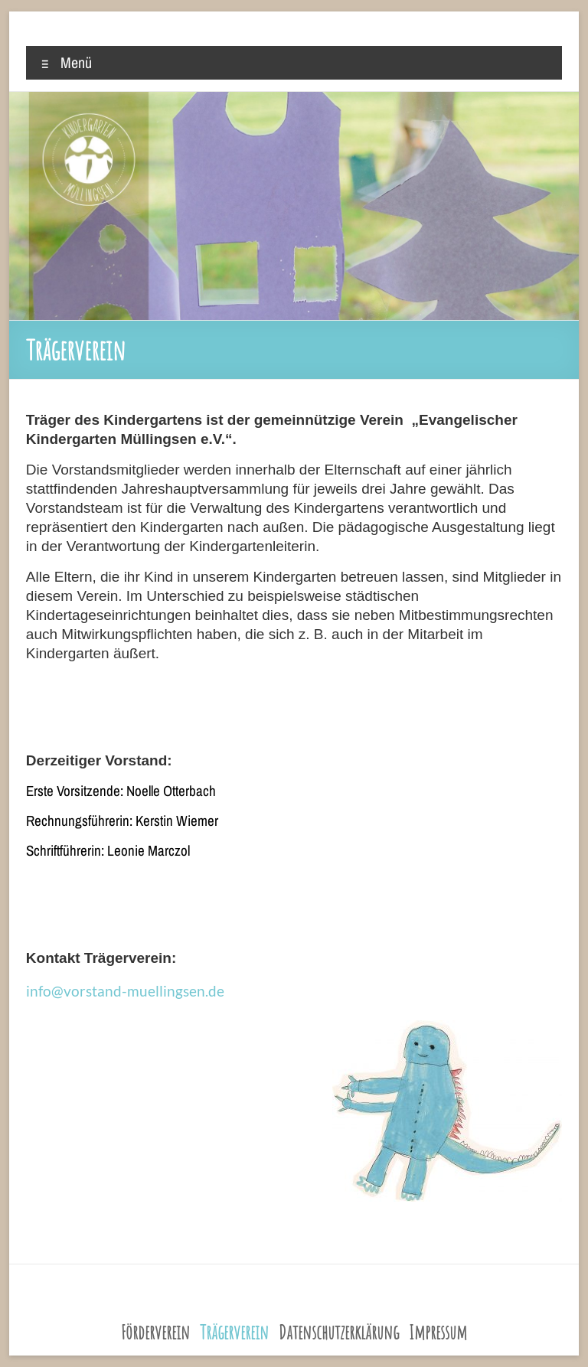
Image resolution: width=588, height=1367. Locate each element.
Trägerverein (234, 1332)
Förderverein (155, 1332)
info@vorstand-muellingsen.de (125, 991)
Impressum (438, 1332)
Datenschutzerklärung (339, 1332)
